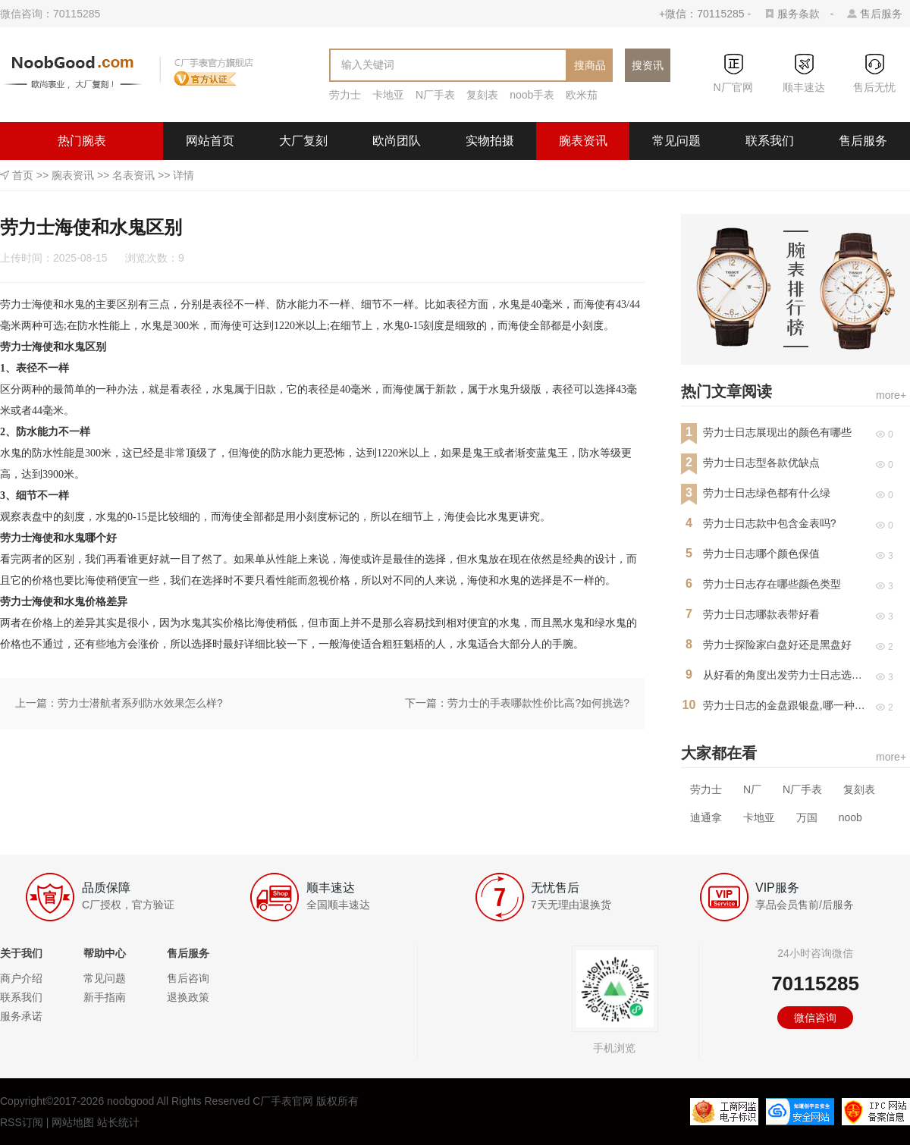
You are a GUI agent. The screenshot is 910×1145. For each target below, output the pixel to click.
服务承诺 (21, 1016)
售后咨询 (188, 978)
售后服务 (881, 14)
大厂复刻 (303, 140)
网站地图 (73, 1122)
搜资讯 (648, 65)
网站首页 (210, 140)
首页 (22, 175)
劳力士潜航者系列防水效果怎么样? (140, 703)
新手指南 (104, 997)
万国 (806, 817)
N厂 (752, 789)
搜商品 (590, 65)
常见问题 (676, 140)
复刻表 (482, 95)
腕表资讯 (583, 140)
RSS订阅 (21, 1122)
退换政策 (188, 997)
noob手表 (532, 95)
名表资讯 (133, 175)
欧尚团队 (396, 140)
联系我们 (769, 140)
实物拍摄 (490, 140)
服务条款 (798, 14)
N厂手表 (435, 95)
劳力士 (345, 95)
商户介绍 (21, 978)
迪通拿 (706, 817)
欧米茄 (582, 95)
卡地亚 (388, 95)
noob (850, 817)
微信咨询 (815, 1018)
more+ (891, 395)
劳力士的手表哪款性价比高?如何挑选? (538, 703)
